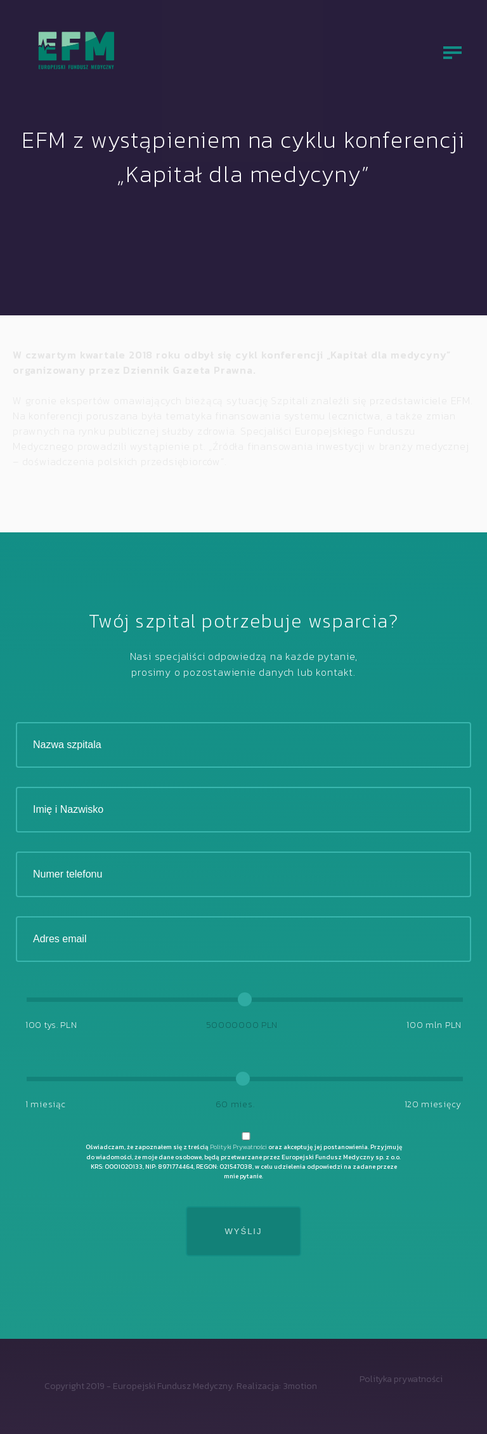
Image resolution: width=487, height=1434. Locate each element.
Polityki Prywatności (238, 1147)
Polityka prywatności (401, 1379)
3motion (300, 1386)
